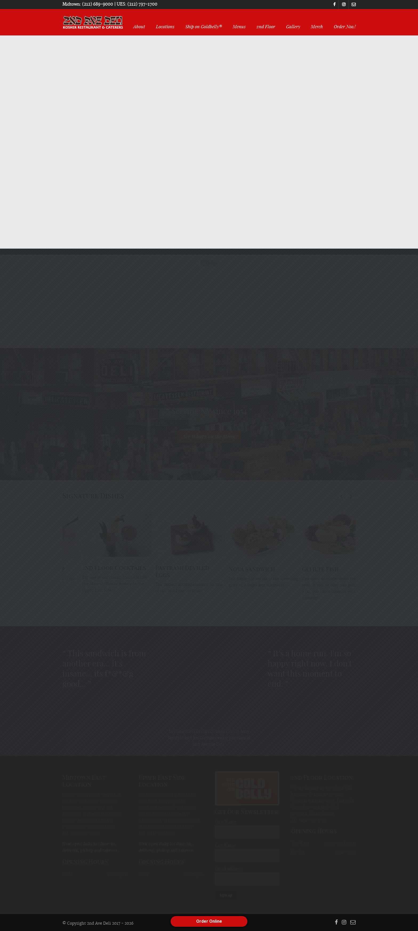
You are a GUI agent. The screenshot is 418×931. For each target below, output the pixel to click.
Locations (165, 26)
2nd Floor (265, 26)
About (139, 26)
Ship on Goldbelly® (203, 26)
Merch (317, 26)
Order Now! (345, 26)
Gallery (293, 26)
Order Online (209, 921)
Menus (239, 26)
